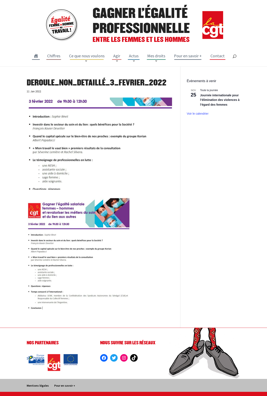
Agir (116, 55)
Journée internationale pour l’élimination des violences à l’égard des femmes (219, 100)
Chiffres (53, 55)
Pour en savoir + (188, 55)
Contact (217, 55)
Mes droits (156, 55)
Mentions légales (38, 385)
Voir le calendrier (197, 113)
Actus (134, 55)
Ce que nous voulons (87, 55)
